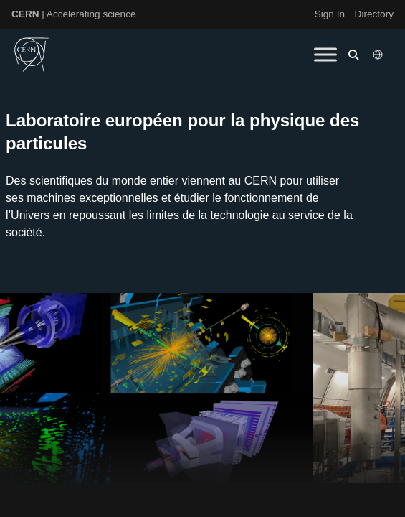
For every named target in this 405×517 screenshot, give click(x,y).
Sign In (330, 14)
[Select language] (379, 54)
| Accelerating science (73, 14)
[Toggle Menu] (325, 54)
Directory (374, 14)
